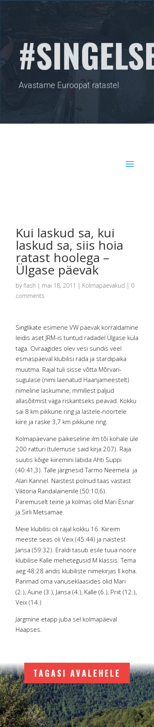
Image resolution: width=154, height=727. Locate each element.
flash (29, 285)
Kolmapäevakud (103, 285)
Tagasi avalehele (77, 673)
